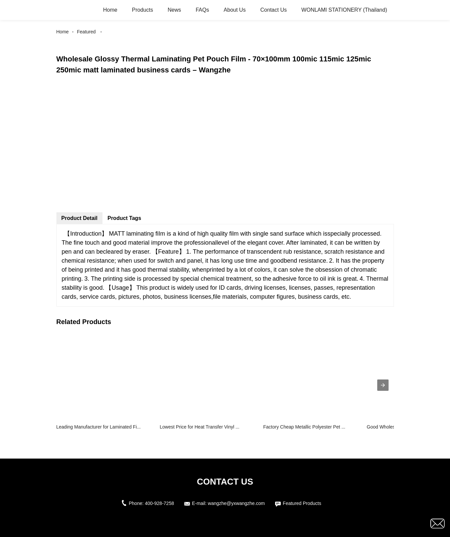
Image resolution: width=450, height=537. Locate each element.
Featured (86, 31)
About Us (235, 10)
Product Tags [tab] (124, 218)
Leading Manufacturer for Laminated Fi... (98, 427)
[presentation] (383, 385)
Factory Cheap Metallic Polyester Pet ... (304, 427)
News (174, 10)
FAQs (202, 10)
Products (142, 10)
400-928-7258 (159, 503)
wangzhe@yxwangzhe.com (236, 503)
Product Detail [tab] (79, 218)
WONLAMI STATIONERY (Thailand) (344, 10)
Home (110, 10)
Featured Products (302, 503)
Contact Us (273, 10)
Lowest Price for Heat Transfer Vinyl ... (200, 427)
